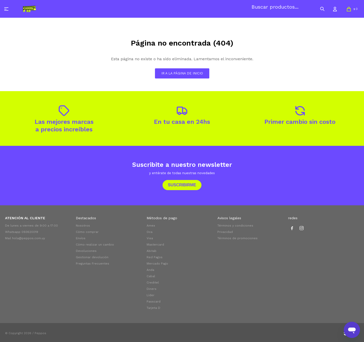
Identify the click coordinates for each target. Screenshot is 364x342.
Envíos (80, 238)
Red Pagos (155, 257)
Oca (149, 232)
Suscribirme (182, 185)
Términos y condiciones (235, 225)
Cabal (151, 276)
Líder (150, 295)
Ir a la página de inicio (182, 73)
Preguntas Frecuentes (92, 263)
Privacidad (225, 232)
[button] (322, 9)
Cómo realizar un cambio (95, 244)
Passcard (154, 301)
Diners (151, 289)
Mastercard (155, 244)
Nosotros (83, 225)
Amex (151, 225)
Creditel (153, 282)
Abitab (151, 251)
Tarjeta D (153, 308)
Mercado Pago (157, 263)
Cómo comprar (87, 232)
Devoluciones (86, 251)
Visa (150, 238)
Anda (150, 270)
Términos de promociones (237, 238)
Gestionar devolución (92, 257)
